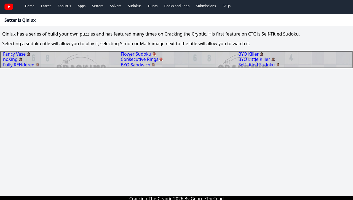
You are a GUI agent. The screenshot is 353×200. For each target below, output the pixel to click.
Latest (46, 6)
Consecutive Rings (140, 59)
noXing (11, 59)
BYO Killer (249, 54)
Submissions (206, 6)
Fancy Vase (15, 54)
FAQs (227, 6)
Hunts (152, 6)
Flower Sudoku (137, 54)
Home (29, 6)
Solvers (115, 6)
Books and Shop (176, 6)
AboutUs (64, 6)
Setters (97, 6)
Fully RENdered (19, 65)
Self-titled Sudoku (257, 65)
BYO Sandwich (136, 65)
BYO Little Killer (254, 59)
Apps (82, 6)
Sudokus (134, 6)
